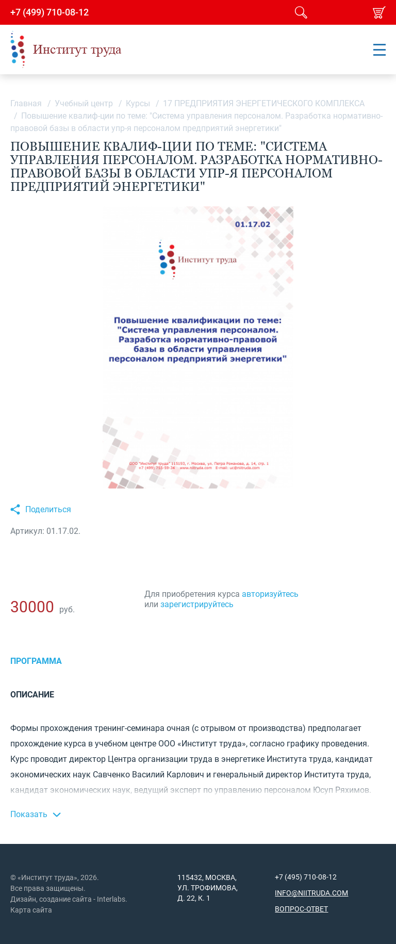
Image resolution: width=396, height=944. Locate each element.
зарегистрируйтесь (197, 604)
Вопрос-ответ (301, 909)
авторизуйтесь (270, 594)
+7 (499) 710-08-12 (49, 12)
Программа (36, 661)
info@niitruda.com (311, 893)
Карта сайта (31, 910)
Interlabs (111, 899)
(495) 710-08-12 (310, 877)
